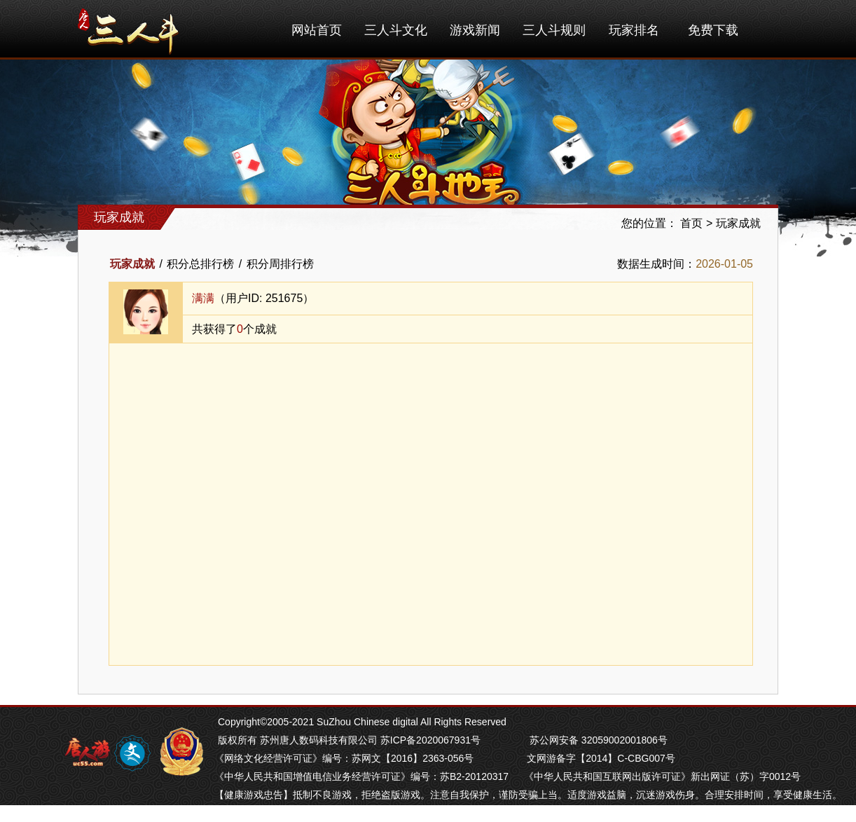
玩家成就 (738, 223)
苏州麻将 (340, 812)
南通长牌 (382, 812)
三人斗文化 (395, 30)
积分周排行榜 (280, 264)
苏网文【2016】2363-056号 (413, 758)
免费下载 (713, 30)
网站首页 (316, 30)
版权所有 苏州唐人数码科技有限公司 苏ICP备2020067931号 (349, 740)
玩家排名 (634, 30)
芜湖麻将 (256, 812)
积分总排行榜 (200, 264)
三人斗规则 (554, 30)
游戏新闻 (475, 30)
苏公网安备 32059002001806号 (599, 740)
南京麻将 (298, 812)
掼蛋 (224, 812)
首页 (691, 223)
